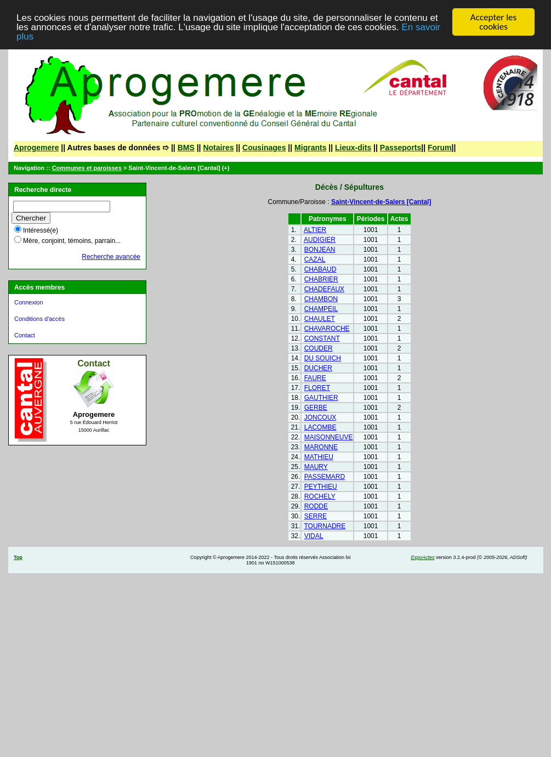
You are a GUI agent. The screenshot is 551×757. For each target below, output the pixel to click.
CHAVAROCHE (327, 328)
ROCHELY (320, 496)
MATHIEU (318, 457)
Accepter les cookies (493, 22)
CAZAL (315, 259)
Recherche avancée (111, 257)
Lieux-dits (353, 147)
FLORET (317, 388)
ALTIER (315, 230)
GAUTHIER (321, 398)
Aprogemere (36, 147)
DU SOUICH (322, 358)
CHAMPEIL (321, 309)
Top (18, 557)
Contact (24, 335)
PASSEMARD (324, 477)
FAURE (315, 378)
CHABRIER (321, 279)
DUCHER (318, 368)
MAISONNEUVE (328, 437)
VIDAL (313, 536)
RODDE (316, 506)
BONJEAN (320, 249)
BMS (186, 147)
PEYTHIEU (320, 486)
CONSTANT (322, 338)
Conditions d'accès (39, 318)
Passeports (400, 147)
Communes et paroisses (87, 168)
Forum (440, 147)
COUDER (318, 348)
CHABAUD (320, 269)
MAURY (316, 467)
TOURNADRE (324, 526)
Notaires (218, 147)
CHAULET (319, 319)
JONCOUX (320, 417)
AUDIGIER (320, 240)
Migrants (310, 147)
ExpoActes (422, 557)
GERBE (315, 407)
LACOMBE (320, 427)
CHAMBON (321, 299)
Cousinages (264, 147)
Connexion (28, 302)
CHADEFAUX (324, 289)
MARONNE (321, 447)
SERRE (315, 516)
